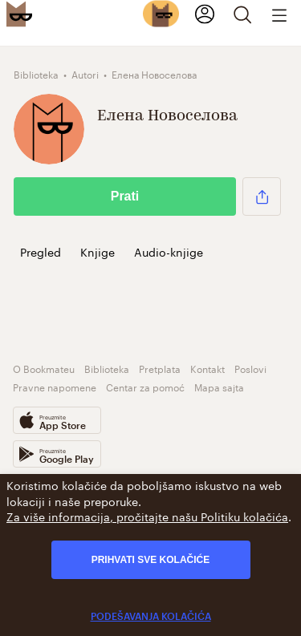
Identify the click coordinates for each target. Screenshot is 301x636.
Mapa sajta (219, 386)
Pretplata (160, 367)
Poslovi (250, 367)
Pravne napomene (54, 386)
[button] (261, 196)
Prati (125, 196)
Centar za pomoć (145, 386)
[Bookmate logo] (19, 13)
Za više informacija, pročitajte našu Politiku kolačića (147, 516)
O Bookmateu (44, 367)
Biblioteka (106, 367)
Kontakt (207, 367)
